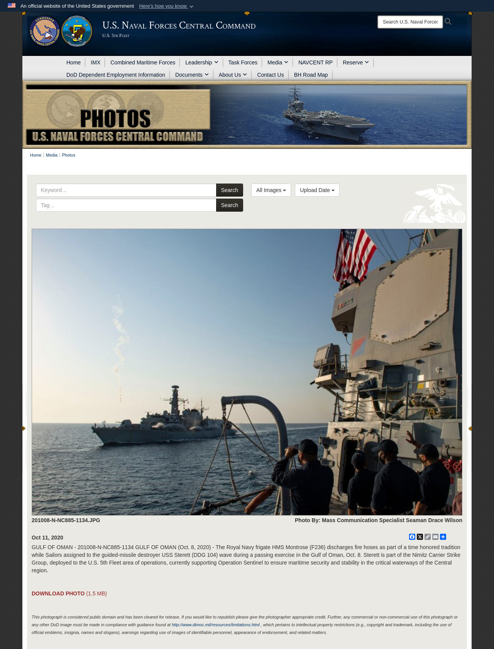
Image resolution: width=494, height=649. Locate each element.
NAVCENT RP (315, 62)
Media (277, 62)
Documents (192, 75)
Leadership (201, 62)
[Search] (410, 22)
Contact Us (270, 75)
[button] (167, 6)
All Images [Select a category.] (271, 190)
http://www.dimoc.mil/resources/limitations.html (215, 624)
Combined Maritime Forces (142, 62)
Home (73, 62)
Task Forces (242, 62)
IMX (95, 62)
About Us (233, 75)
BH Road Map (311, 75)
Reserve (356, 62)
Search (229, 190)
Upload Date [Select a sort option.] (317, 190)
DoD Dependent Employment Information (115, 75)
